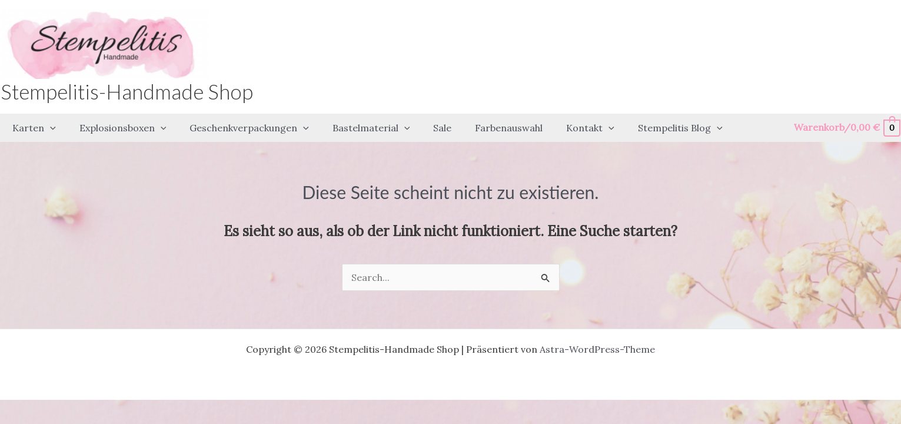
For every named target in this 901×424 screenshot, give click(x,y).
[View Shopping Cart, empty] (846, 126)
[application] (48, 126)
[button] (32, 126)
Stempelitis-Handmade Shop (127, 91)
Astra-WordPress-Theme (597, 346)
